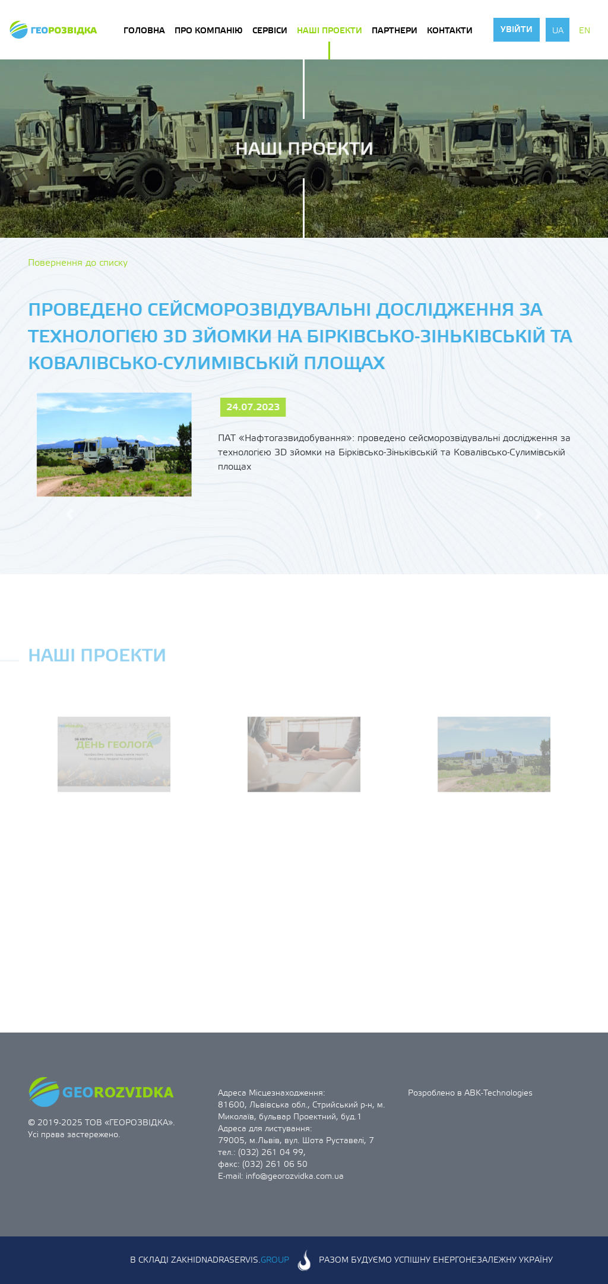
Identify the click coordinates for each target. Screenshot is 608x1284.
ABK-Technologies (498, 1093)
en (584, 31)
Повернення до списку (78, 263)
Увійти (517, 29)
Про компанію (209, 31)
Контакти (450, 31)
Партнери (394, 31)
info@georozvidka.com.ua (295, 1176)
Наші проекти (329, 31)
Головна (144, 31)
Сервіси (269, 31)
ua (557, 31)
